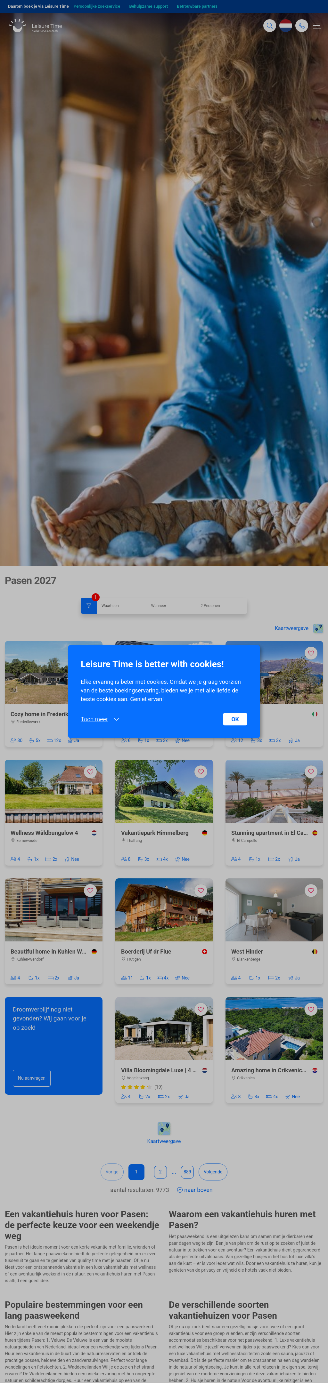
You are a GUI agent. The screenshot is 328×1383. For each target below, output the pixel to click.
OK (235, 719)
